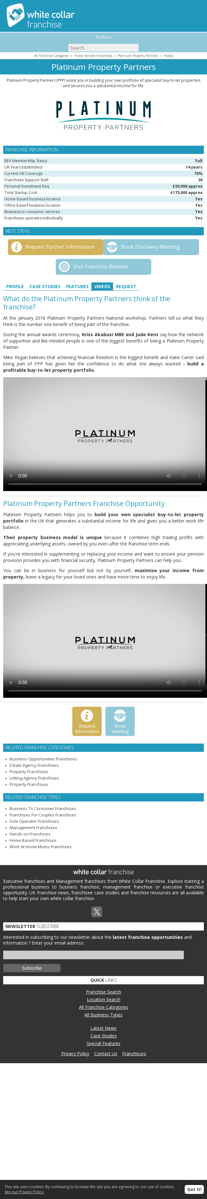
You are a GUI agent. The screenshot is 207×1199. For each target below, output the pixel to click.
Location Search (103, 999)
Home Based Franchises (33, 840)
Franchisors (134, 1053)
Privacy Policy (75, 1053)
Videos (168, 55)
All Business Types (103, 1015)
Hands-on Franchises (30, 834)
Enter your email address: (58, 943)
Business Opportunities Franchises (43, 759)
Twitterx (96, 911)
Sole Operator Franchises (34, 821)
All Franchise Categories (51, 55)
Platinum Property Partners (138, 55)
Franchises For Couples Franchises (43, 815)
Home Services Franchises (93, 55)
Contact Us (105, 1053)
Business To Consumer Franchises (43, 808)
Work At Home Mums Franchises (41, 846)
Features (77, 286)
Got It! (194, 1189)
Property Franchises (29, 771)
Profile (15, 286)
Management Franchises (33, 827)
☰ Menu (103, 37)
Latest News (103, 1028)
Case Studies (45, 286)
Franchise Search (103, 992)
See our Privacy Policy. (24, 1192)
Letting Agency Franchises (34, 778)
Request (126, 286)
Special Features (103, 1043)
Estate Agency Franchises (34, 765)
